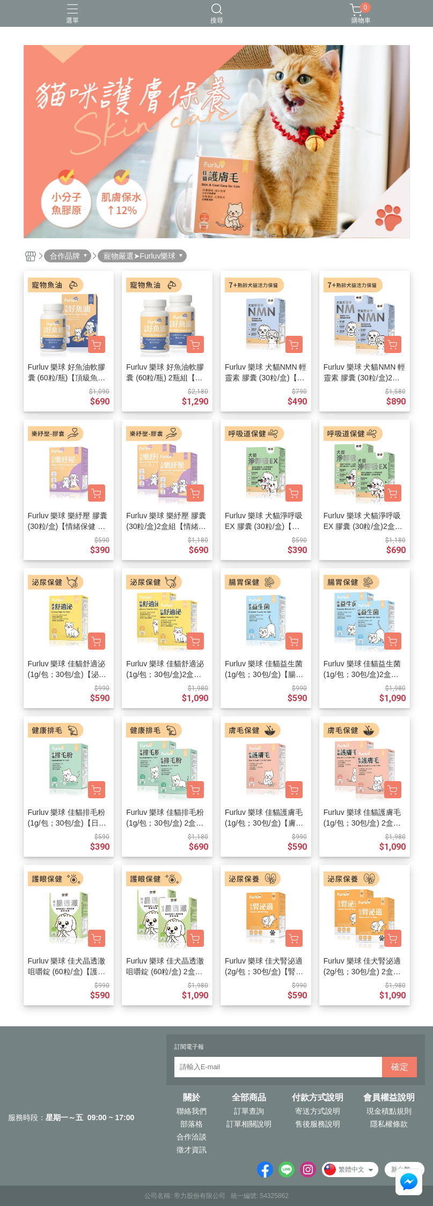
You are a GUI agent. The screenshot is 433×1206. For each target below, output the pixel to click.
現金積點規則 (389, 1111)
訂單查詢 (249, 1111)
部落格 (191, 1124)
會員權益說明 (389, 1097)
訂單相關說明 (248, 1124)
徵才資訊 (192, 1149)
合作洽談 (192, 1137)
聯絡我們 (192, 1111)
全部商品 (249, 1097)
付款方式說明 (317, 1097)
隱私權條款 (389, 1124)
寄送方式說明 (317, 1111)
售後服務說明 (317, 1124)
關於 (191, 1097)
